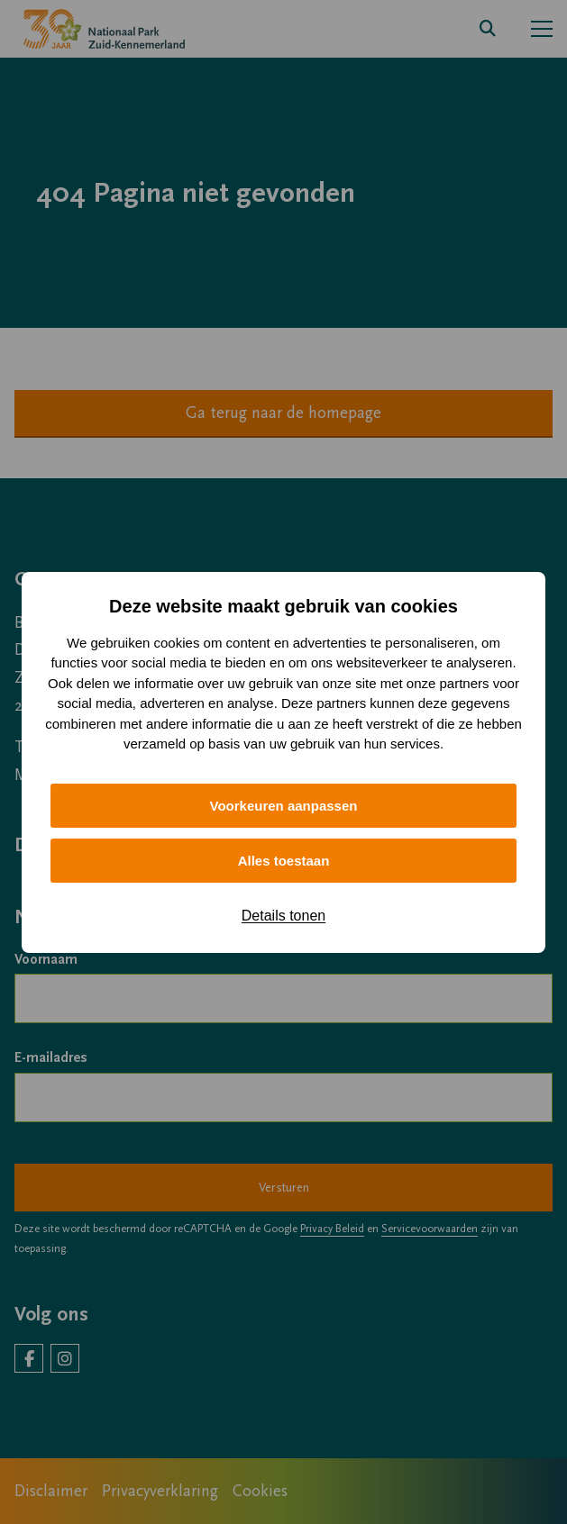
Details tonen (283, 915)
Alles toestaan (284, 860)
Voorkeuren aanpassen (284, 805)
